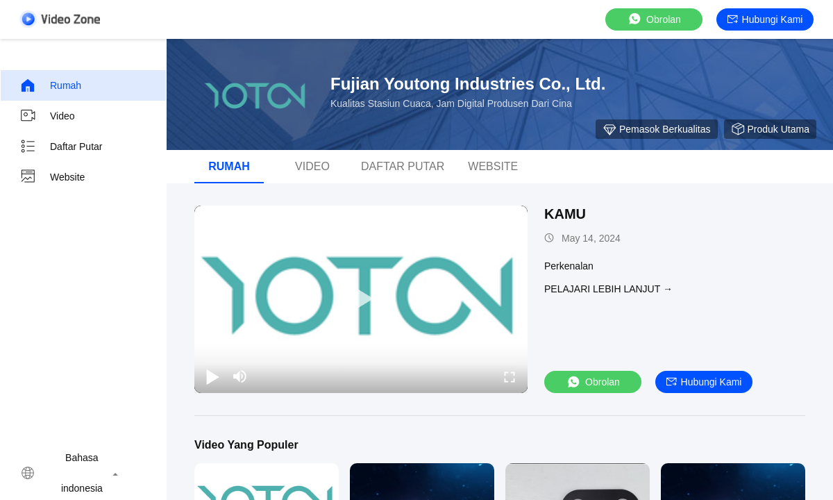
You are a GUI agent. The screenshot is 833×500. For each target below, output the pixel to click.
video (47, 116)
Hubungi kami (765, 19)
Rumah (50, 85)
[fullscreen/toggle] (509, 376)
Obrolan (654, 19)
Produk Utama (770, 129)
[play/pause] (212, 376)
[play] (361, 299)
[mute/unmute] (240, 376)
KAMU (565, 214)
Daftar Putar (60, 146)
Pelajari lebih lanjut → (608, 288)
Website (52, 177)
